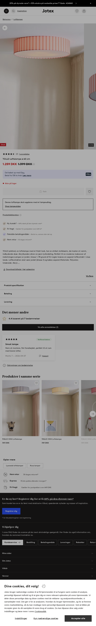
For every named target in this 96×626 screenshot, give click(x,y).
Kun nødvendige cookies (46, 618)
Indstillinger (21, 618)
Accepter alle (78, 618)
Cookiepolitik (40, 611)
